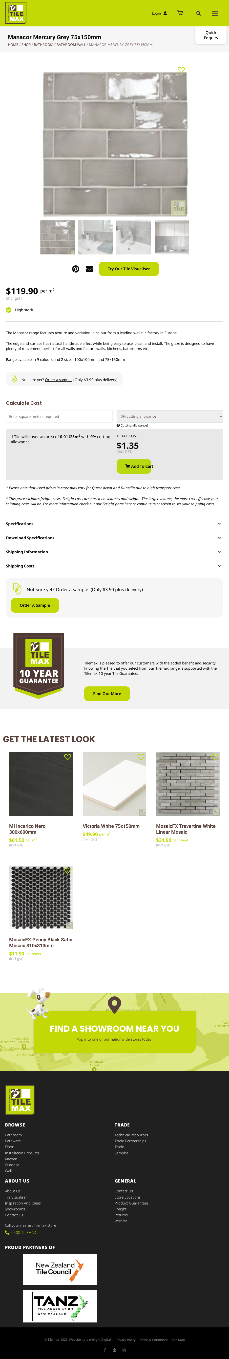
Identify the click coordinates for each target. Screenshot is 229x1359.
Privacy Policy (126, 1339)
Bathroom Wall (71, 44)
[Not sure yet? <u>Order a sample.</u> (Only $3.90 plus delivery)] (13, 379)
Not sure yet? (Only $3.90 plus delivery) (69, 379)
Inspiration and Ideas (23, 1202)
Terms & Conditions (153, 1339)
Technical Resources (131, 1135)
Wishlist (121, 1220)
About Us (13, 1190)
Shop (26, 44)
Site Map (178, 1339)
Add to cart (141, 466)
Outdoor (12, 1164)
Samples (121, 1152)
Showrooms (15, 1208)
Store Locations (128, 1196)
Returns (121, 1214)
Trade (119, 1147)
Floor (9, 1147)
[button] (199, 13)
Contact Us (14, 1214)
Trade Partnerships (130, 1141)
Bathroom (43, 44)
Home (13, 44)
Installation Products (22, 1152)
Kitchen (11, 1158)
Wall (8, 1170)
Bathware (13, 1141)
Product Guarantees (131, 1202)
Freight (120, 1208)
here (128, 504)
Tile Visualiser (16, 1196)
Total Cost (127, 436)
